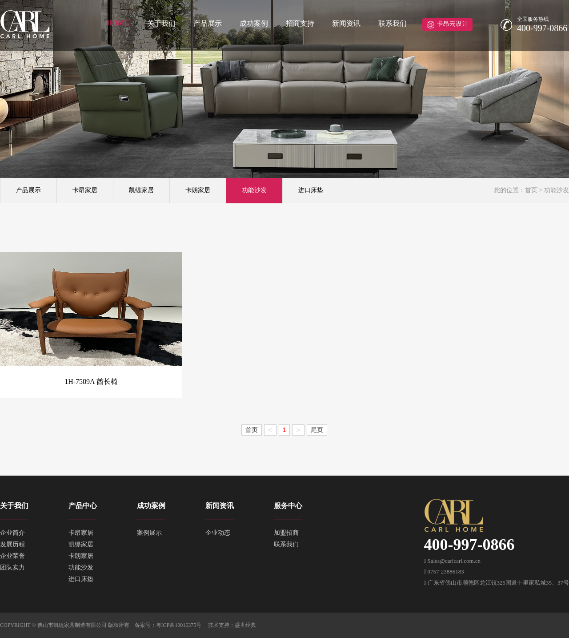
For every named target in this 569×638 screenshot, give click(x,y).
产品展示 (207, 23)
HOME (118, 23)
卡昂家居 (84, 190)
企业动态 (217, 532)
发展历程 (12, 544)
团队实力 (12, 567)
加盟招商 (286, 532)
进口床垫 (310, 190)
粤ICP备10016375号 (179, 625)
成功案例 (254, 23)
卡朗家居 (197, 190)
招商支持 (300, 23)
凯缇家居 (141, 190)
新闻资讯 (346, 23)
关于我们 (161, 23)
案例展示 (149, 532)
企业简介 (12, 532)
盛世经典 (245, 625)
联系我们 (392, 23)
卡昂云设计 (452, 23)
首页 (531, 190)
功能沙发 (254, 190)
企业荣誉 (12, 556)
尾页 (317, 429)
